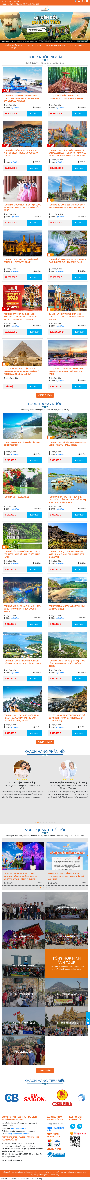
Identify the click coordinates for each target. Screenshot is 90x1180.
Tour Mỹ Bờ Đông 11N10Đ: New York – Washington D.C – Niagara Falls (67, 206)
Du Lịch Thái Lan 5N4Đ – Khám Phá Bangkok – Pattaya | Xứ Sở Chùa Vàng (66, 371)
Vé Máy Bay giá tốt (55, 45)
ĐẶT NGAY (34, 114)
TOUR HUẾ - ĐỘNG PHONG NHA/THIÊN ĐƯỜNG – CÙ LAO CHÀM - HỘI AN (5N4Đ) (22, 662)
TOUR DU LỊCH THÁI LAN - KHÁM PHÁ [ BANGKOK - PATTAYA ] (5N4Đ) (21, 260)
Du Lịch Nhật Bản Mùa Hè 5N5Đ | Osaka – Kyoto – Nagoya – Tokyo (66, 97)
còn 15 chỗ (37, 107)
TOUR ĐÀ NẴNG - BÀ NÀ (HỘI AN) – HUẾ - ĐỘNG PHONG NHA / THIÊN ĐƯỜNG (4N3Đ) (22, 609)
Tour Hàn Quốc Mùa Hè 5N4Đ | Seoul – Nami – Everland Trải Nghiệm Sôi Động (22, 207)
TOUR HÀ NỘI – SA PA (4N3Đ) (17, 497)
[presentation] (1, 777)
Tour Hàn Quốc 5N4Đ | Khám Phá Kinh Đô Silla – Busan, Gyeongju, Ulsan (21, 153)
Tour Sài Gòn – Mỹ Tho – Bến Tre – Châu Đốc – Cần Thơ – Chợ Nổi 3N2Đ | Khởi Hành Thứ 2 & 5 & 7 (67, 499)
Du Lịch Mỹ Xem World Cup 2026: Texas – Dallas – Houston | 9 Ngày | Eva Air (67, 316)
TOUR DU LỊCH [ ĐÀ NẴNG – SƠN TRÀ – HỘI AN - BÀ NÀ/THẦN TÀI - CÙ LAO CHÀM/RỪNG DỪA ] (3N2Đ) (21, 718)
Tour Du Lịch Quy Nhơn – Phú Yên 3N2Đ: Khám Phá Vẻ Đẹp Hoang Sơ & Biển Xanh (66, 554)
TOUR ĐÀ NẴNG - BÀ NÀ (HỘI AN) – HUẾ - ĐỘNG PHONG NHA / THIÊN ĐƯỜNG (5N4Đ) (67, 663)
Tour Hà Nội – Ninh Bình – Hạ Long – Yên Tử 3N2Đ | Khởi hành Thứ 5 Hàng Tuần (22, 554)
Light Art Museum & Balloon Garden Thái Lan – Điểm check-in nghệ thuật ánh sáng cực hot (20, 876)
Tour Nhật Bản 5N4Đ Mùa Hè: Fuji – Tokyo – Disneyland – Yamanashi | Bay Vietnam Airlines (21, 98)
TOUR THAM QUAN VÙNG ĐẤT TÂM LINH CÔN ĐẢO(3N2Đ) (22, 443)
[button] (7, 27)
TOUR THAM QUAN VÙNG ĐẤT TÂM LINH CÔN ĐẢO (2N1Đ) (67, 607)
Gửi (62, 1123)
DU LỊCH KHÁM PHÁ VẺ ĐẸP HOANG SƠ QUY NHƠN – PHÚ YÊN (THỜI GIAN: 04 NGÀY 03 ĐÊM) (67, 718)
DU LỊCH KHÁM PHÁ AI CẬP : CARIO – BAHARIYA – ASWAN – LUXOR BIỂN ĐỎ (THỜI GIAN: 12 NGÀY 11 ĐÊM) (21, 371)
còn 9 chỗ (37, 216)
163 (40, 883)
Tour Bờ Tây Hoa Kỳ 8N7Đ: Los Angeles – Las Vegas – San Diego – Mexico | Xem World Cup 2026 (22, 316)
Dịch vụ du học (77, 45)
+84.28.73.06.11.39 (18, 1128)
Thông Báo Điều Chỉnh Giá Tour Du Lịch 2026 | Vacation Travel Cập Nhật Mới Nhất (67, 876)
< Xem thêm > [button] (45, 395)
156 (84, 883)
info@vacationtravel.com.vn (18, 1134)
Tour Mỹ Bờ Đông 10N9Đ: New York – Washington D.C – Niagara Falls (67, 260)
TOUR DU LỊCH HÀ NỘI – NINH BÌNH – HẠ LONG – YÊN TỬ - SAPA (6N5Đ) (67, 443)
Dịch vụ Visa (34, 45)
